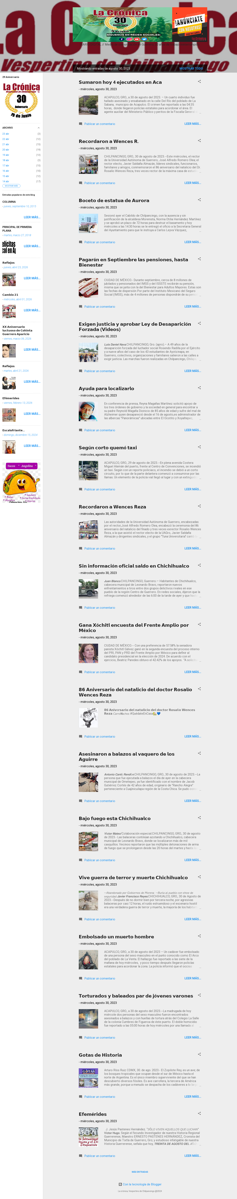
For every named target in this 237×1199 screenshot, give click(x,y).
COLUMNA (9, 201)
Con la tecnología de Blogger (140, 1184)
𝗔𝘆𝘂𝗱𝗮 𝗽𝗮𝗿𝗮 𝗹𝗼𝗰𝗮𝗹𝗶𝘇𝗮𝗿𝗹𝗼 (106, 388)
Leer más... (193, 124)
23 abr (5, 133)
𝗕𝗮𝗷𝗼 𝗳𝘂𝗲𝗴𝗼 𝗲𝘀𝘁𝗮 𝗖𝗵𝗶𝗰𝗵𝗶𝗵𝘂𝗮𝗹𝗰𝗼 (115, 818)
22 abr (5, 139)
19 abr (5, 155)
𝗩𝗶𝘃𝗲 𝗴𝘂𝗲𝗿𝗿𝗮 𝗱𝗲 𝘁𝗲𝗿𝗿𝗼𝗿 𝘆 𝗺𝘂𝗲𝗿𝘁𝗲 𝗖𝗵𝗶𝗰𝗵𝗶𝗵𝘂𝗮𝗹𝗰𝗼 (133, 877)
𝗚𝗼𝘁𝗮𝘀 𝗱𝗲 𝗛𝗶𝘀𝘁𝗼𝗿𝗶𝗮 (100, 1055)
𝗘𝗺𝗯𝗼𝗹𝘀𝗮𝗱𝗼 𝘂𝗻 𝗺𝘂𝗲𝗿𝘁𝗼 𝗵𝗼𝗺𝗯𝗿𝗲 (116, 936)
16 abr (5, 170)
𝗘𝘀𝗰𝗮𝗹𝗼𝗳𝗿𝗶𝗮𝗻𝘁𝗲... (13, 430)
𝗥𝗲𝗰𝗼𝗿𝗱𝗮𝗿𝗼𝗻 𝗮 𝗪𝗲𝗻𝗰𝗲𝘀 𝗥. (109, 141)
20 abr (5, 149)
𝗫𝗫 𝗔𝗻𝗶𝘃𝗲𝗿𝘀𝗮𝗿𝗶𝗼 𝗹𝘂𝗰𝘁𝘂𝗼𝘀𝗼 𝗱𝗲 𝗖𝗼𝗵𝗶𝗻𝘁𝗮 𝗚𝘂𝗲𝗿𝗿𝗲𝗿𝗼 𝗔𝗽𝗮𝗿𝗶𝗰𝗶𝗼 (17, 330)
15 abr (5, 176)
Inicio (140, 56)
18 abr (5, 160)
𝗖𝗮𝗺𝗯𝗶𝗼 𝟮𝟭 (10, 294)
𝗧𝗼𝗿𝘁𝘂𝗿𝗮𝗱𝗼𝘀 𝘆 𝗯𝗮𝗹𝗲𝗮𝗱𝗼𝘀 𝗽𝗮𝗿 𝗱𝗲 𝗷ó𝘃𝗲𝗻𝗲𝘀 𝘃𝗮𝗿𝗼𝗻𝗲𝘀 (136, 996)
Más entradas (140, 1172)
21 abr (5, 144)
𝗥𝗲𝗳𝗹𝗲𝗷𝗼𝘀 (8, 262)
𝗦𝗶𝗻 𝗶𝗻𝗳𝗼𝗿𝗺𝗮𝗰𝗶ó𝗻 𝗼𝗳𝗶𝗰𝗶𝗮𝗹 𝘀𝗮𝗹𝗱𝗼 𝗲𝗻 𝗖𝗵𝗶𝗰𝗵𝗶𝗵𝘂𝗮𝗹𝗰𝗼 (134, 566)
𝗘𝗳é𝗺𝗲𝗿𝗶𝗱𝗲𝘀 (10, 398)
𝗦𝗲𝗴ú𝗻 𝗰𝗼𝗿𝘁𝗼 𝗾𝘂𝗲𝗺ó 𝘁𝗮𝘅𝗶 (108, 447)
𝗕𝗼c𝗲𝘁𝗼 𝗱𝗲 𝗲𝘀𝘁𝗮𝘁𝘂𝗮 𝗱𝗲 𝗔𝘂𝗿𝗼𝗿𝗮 (114, 200)
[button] (199, 82)
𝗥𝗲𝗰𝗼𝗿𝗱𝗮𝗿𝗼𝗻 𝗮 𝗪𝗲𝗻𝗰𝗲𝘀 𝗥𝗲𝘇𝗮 (112, 506)
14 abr (5, 181)
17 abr (5, 165)
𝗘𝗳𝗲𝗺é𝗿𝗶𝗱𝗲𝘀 (93, 1114)
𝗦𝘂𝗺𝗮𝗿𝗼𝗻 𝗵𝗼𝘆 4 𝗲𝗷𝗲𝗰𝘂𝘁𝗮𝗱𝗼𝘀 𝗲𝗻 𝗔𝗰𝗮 (120, 82)
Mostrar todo (191, 68)
